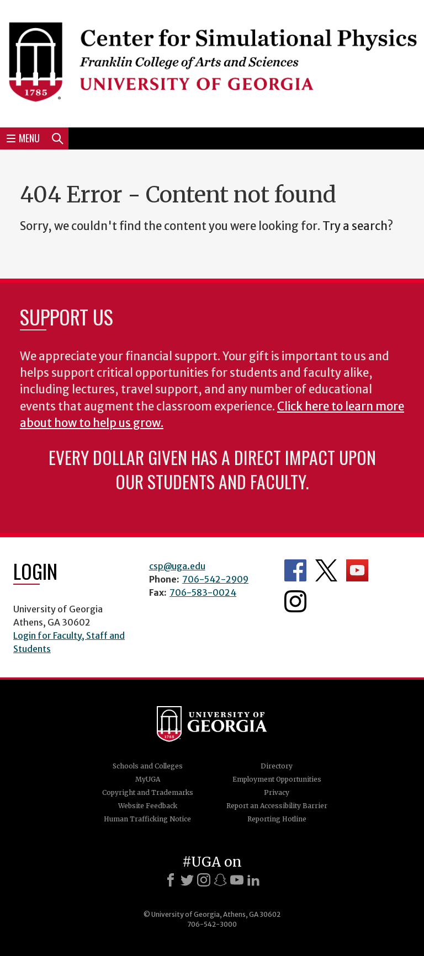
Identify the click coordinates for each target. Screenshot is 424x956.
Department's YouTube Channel (357, 570)
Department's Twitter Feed (326, 570)
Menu (23, 138)
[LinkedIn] (253, 879)
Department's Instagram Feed (295, 601)
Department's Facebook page (295, 570)
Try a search (355, 226)
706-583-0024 (202, 592)
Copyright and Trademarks (147, 792)
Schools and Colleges (148, 766)
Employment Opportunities (276, 779)
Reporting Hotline (276, 819)
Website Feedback (147, 806)
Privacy (276, 792)
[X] (187, 879)
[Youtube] (236, 879)
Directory (277, 766)
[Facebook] (170, 879)
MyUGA (147, 779)
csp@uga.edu (177, 566)
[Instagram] (203, 879)
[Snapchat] (220, 879)
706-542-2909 (215, 579)
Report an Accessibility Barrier (276, 806)
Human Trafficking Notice (147, 819)
